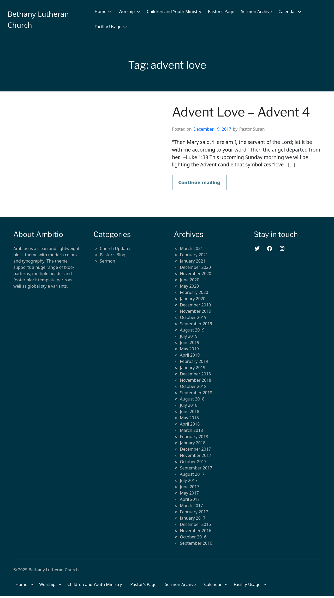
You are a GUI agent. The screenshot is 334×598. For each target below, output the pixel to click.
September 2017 (196, 468)
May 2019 (189, 349)
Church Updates (115, 248)
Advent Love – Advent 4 (241, 112)
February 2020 (194, 292)
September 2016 (196, 543)
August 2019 (192, 330)
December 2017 (195, 449)
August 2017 (192, 474)
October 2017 (193, 462)
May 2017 (189, 493)
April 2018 (190, 424)
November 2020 (195, 273)
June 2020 (189, 280)
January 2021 (193, 261)
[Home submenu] (110, 11)
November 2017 (195, 455)
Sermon (107, 261)
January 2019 (193, 367)
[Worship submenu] (138, 11)
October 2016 (193, 537)
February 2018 (194, 436)
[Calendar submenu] (299, 11)
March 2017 (191, 505)
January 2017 (193, 518)
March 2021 (191, 248)
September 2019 (196, 324)
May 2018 (189, 418)
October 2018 (193, 386)
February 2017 (194, 512)
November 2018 (195, 380)
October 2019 (193, 317)
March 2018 (191, 430)
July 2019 (189, 336)
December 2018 (195, 374)
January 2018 (193, 443)
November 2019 (195, 311)
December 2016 (195, 524)
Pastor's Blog (112, 255)
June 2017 (189, 487)
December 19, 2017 (212, 129)
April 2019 (190, 355)
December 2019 (195, 305)
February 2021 (194, 255)
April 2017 (190, 499)
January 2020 (193, 298)
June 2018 (189, 411)
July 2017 (189, 480)
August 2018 (192, 399)
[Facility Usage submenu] (125, 26)
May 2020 (189, 286)
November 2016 (195, 530)
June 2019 (189, 342)
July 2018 (189, 405)
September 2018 (196, 393)
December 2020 (195, 267)
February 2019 (194, 361)
